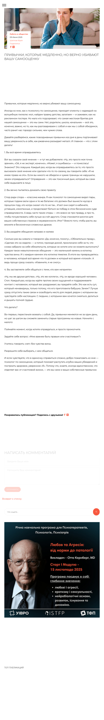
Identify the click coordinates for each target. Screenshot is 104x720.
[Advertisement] (52, 83)
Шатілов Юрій (16, 40)
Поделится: (15, 43)
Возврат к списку (12, 499)
